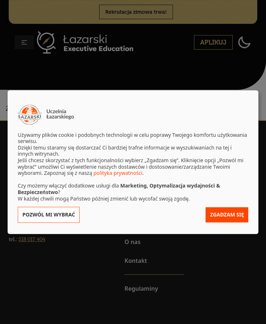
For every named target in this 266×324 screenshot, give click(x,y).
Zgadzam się (227, 214)
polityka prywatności (117, 173)
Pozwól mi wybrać (48, 214)
